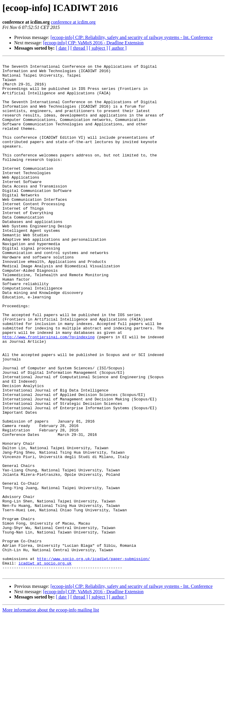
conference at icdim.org (73, 22)
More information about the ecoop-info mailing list (50, 712)
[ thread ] (79, 48)
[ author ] (118, 48)
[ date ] (62, 48)
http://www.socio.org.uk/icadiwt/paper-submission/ (93, 659)
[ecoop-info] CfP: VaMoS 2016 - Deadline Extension (93, 42)
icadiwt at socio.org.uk (45, 664)
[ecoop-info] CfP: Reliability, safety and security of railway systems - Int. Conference (132, 37)
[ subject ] (98, 48)
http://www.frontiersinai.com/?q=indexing (48, 392)
